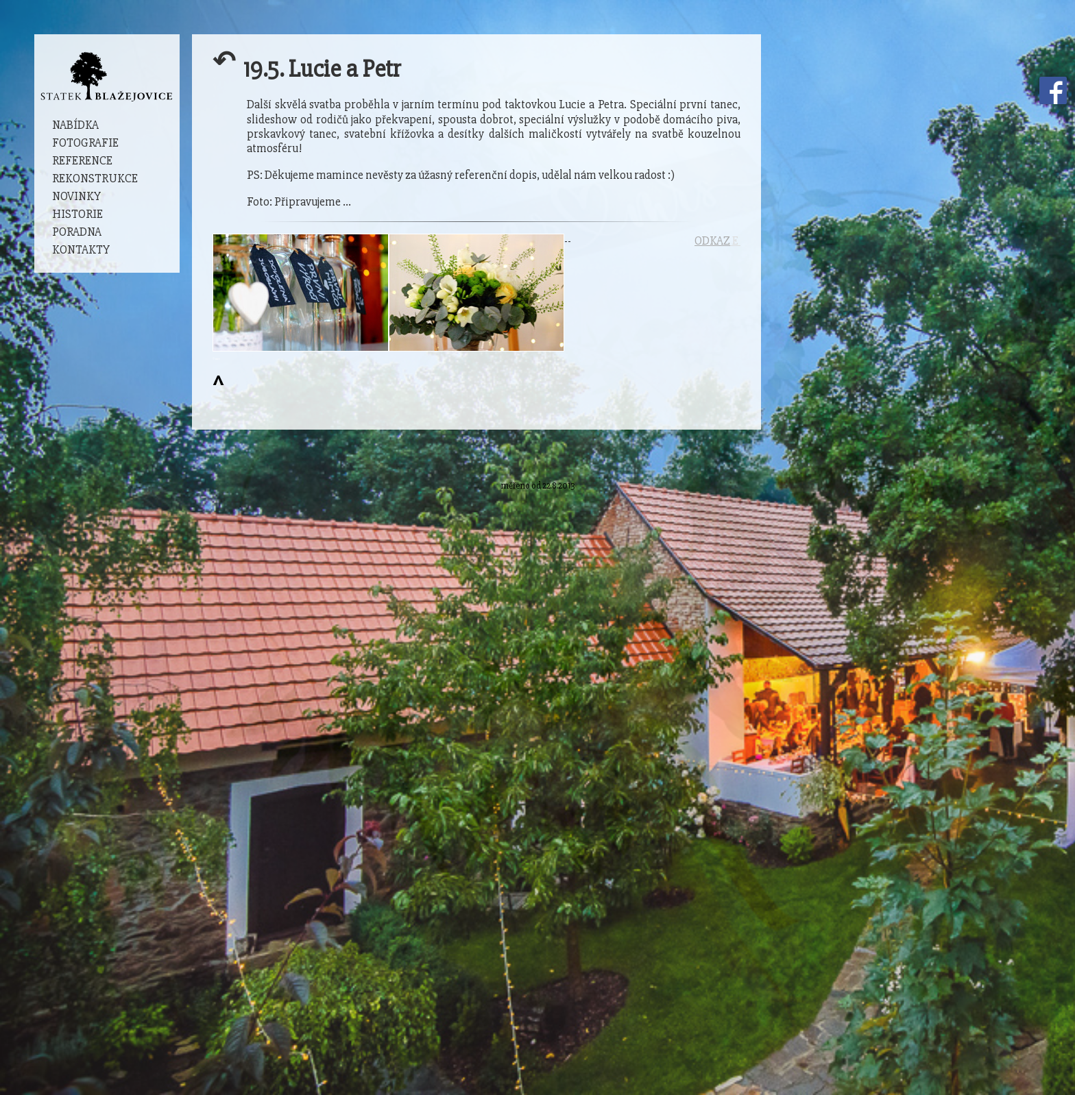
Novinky (76, 196)
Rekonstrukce (95, 178)
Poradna (76, 232)
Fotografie (85, 143)
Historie (77, 214)
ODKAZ (712, 241)
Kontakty (81, 250)
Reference (82, 160)
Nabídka (75, 125)
